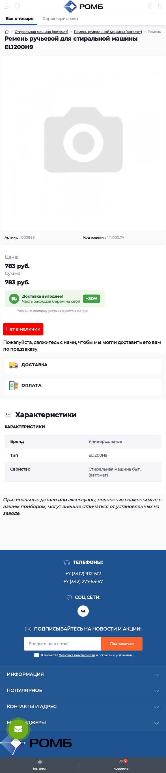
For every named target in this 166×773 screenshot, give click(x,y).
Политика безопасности (77, 655)
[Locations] (149, 6)
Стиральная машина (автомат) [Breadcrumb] (41, 32)
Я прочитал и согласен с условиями (86, 655)
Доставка (34, 364)
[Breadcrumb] (7, 32)
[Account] (160, 6)
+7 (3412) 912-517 (83, 573)
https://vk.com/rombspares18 (83, 611)
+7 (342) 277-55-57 (83, 581)
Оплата (31, 385)
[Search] (17, 6)
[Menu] (7, 6)
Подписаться (121, 644)
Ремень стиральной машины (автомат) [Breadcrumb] (108, 32)
